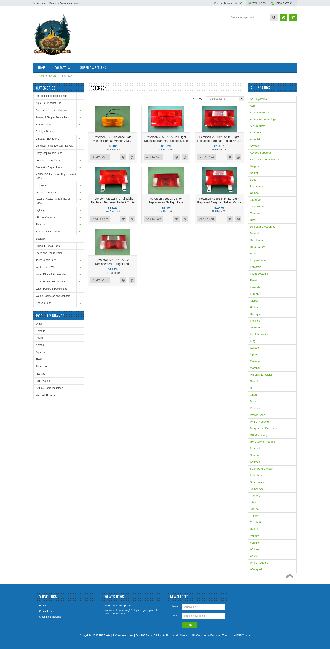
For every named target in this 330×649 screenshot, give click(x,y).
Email (174, 615)
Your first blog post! (118, 605)
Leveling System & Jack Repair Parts (53, 201)
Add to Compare (132, 157)
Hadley (254, 307)
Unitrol (254, 529)
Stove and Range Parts (49, 252)
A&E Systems (43, 380)
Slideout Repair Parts (48, 246)
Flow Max (256, 287)
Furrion (254, 294)
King (252, 341)
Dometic (40, 330)
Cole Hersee (257, 206)
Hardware (41, 185)
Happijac (255, 314)
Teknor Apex (257, 488)
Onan (39, 323)
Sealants (41, 238)
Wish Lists (258, 3)
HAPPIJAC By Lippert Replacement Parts (56, 176)
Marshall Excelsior (261, 374)
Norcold (40, 345)
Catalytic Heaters (45, 131)
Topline (254, 509)
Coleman (255, 213)
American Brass (259, 112)
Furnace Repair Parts (48, 160)
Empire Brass (258, 260)
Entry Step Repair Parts (49, 153)
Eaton (253, 253)
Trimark (254, 515)
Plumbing (41, 224)
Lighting (40, 210)
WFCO (254, 556)
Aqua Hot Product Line (48, 103)
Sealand (255, 448)
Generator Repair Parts (49, 167)
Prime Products (259, 421)
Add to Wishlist (123, 157)
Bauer (253, 179)
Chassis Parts (43, 303)
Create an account (69, 3)
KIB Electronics (259, 334)
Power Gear (257, 415)
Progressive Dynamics (263, 428)
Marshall (255, 368)
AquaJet (255, 139)
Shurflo (254, 455)
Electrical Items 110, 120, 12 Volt (54, 145)
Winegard (256, 569)
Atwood (40, 337)
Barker (254, 173)
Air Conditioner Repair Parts (51, 95)
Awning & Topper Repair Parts (52, 117)
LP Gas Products (45, 217)
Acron (253, 105)
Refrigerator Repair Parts (50, 231)
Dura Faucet (257, 247)
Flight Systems (259, 273)
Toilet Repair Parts (46, 260)
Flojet (253, 280)
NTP (252, 388)
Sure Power (257, 482)
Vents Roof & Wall (46, 267)
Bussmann (256, 186)
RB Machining (258, 435)
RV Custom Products (262, 441)
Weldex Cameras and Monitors (53, 295)
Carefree (255, 199)
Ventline (255, 542)
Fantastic (255, 267)
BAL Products (43, 124)
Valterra (254, 535)
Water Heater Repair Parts (50, 281)
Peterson (255, 408)
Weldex (254, 549)
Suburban (41, 366)
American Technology (263, 119)
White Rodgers (259, 562)
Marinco (255, 361)
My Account (39, 3)
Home (41, 76)
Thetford (40, 359)
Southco (255, 462)
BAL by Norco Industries (49, 388)
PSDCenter (243, 635)
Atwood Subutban (261, 152)
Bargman (255, 166)
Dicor (253, 220)
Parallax (255, 401)
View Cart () (284, 3)
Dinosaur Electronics (47, 138)
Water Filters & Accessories (51, 274)
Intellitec (40, 373)
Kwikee (254, 347)
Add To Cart (100, 157)
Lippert (254, 354)
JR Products (257, 327)
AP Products (257, 126)
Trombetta (256, 522)
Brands (52, 76)
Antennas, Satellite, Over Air (51, 110)
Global (254, 300)
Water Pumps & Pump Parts (51, 288)
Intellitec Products (46, 192)
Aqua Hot (41, 352)
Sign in (52, 3)
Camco (254, 193)
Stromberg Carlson (261, 468)
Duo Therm (257, 240)
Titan (253, 502)
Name (174, 606)
